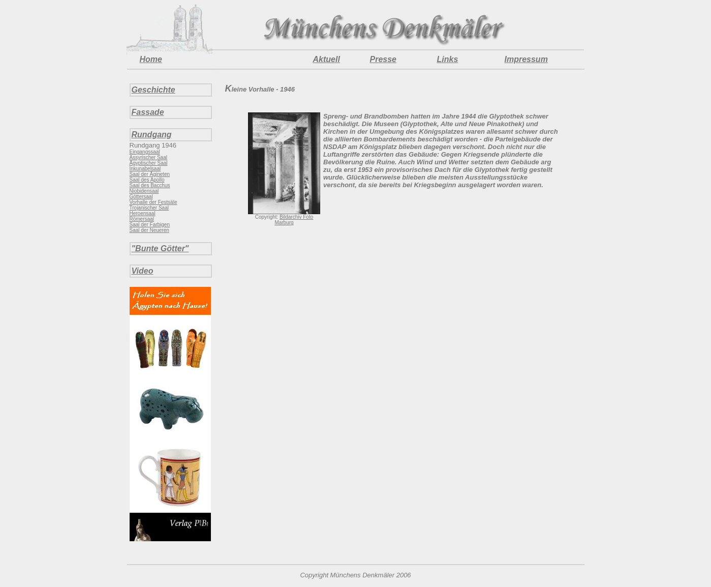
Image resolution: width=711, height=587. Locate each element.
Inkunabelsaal (145, 168)
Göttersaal (141, 196)
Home (151, 59)
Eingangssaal (145, 152)
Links (447, 59)
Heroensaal (143, 213)
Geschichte (153, 89)
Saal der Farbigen (150, 224)
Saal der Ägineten (150, 174)
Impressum (526, 59)
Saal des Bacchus (150, 185)
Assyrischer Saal (148, 157)
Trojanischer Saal (149, 208)
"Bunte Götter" (160, 248)
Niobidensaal (144, 191)
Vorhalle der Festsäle (153, 202)
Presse (383, 59)
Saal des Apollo (147, 180)
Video (142, 271)
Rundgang (152, 134)
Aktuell (326, 59)
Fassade (148, 112)
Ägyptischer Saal (149, 163)
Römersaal (142, 219)
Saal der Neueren (149, 230)
